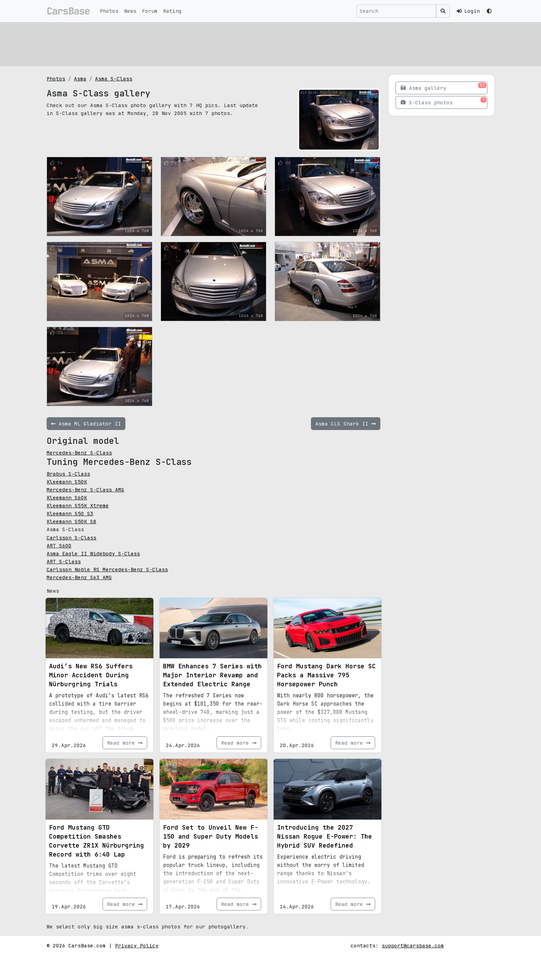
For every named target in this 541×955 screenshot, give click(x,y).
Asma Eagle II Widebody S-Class (93, 553)
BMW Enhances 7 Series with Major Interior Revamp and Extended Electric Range (212, 675)
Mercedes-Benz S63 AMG (79, 577)
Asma (80, 78)
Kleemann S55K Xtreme (78, 505)
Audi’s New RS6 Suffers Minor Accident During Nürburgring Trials (91, 675)
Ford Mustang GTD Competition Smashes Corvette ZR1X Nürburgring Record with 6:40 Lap (96, 840)
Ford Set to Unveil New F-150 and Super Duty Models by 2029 (210, 836)
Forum (150, 11)
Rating (172, 11)
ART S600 (59, 545)
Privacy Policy (137, 945)
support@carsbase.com (413, 945)
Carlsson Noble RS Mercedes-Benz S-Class (107, 569)
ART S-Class (64, 561)
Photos (109, 11)
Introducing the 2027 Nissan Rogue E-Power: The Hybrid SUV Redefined (324, 836)
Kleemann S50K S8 (71, 521)
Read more (125, 742)
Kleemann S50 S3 (70, 513)
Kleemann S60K (67, 497)
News (130, 11)
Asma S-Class (113, 78)
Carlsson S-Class (71, 537)
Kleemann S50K (67, 481)
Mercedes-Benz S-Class (79, 452)
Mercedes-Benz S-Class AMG (85, 489)
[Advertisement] (254, 43)
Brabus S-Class (68, 473)
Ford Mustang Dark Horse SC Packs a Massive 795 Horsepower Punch (326, 675)
